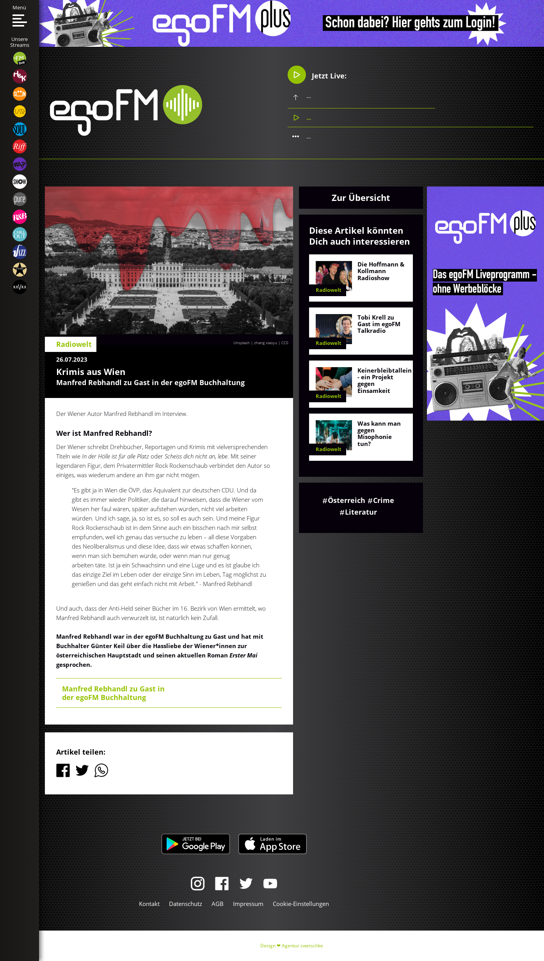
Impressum (248, 904)
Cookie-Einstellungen (301, 904)
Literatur (361, 512)
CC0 (284, 342)
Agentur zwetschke (302, 945)
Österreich (346, 500)
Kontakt (149, 904)
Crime (383, 500)
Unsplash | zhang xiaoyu (255, 342)
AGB (218, 904)
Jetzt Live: (317, 75)
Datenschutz (185, 904)
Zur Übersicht (361, 197)
